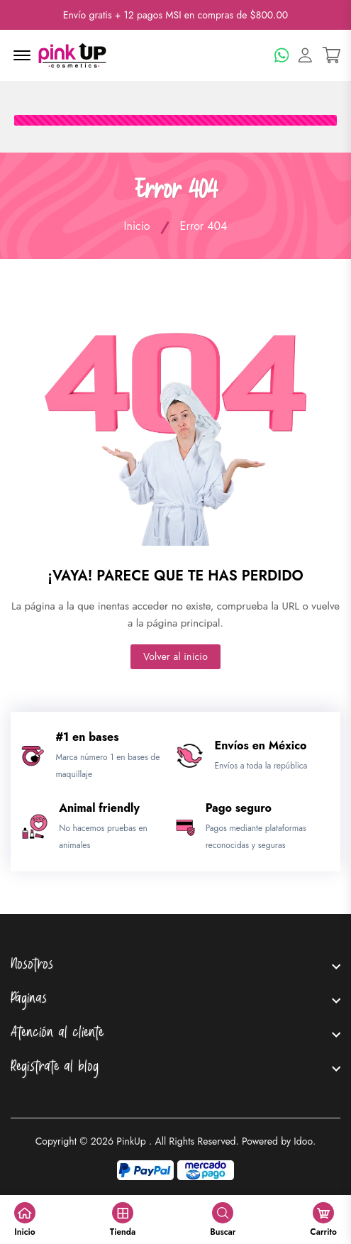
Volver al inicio (175, 656)
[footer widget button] (175, 966)
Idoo (303, 1141)
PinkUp (131, 1141)
